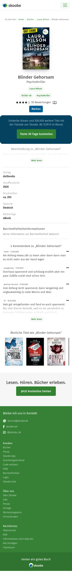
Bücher (30, 19)
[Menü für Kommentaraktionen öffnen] (67, 252)
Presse (6, 503)
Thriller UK (26, 95)
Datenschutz (9, 530)
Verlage (7, 508)
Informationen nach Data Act (18, 538)
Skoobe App (9, 456)
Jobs (5, 499)
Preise (6, 451)
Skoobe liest (9, 481)
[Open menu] (65, 5)
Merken (36, 109)
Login (6, 477)
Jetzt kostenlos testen (36, 391)
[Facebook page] (36, 426)
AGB (5, 534)
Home (21, 19)
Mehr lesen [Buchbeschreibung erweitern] (36, 160)
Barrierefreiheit (11, 473)
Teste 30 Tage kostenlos (36, 134)
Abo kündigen (10, 543)
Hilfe (5, 468)
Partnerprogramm (12, 512)
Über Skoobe (9, 495)
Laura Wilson (43, 19)
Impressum (9, 547)
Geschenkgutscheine (14, 460)
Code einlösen (10, 464)
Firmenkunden (10, 516)
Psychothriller (43, 95)
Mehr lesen (36, 319)
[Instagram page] (36, 432)
